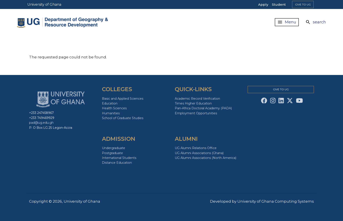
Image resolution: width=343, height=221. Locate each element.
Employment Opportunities (196, 113)
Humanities (111, 113)
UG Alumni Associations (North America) (205, 158)
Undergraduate (113, 148)
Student (279, 4)
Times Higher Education (193, 103)
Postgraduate (112, 153)
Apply (263, 4)
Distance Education (117, 163)
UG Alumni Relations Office (196, 148)
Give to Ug (303, 4)
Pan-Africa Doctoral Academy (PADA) (203, 108)
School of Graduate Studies (122, 118)
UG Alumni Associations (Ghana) (199, 153)
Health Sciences (114, 108)
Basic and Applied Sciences (122, 99)
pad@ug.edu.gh (41, 123)
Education (109, 103)
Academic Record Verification (197, 99)
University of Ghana (44, 4)
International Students (119, 158)
